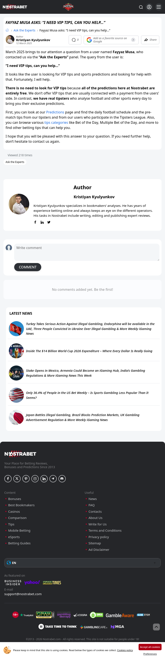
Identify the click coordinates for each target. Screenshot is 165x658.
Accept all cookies (150, 647)
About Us (95, 518)
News (93, 499)
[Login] (149, 7)
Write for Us (98, 524)
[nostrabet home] (20, 453)
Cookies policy (125, 650)
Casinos (14, 511)
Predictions (55, 112)
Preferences (150, 653)
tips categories (56, 122)
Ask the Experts (24, 30)
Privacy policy (99, 537)
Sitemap (95, 543)
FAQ (92, 505)
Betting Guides (19, 543)
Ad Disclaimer (99, 550)
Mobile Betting (19, 530)
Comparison (17, 518)
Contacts (95, 511)
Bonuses (14, 499)
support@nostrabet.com (23, 594)
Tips (11, 524)
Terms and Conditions (105, 530)
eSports (14, 537)
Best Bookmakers (21, 505)
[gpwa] (45, 615)
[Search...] (141, 7)
